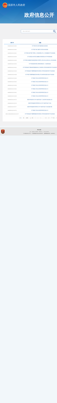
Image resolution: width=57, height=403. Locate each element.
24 (45, 117)
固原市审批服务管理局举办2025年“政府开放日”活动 (39, 103)
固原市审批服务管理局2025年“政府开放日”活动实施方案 (39, 106)
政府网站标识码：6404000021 (49, 133)
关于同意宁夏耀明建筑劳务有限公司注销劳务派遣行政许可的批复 (39, 74)
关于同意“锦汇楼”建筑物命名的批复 (40, 45)
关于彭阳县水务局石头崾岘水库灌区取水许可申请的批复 (39, 56)
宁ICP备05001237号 (27, 133)
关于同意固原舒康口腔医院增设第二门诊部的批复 (40, 63)
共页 (22, 117)
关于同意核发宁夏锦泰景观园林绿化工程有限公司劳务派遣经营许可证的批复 (40, 67)
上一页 (31, 117)
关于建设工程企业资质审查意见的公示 (39, 78)
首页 (27, 117)
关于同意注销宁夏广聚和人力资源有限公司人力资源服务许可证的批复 (39, 53)
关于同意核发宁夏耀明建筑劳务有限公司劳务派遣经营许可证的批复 (40, 71)
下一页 (52, 117)
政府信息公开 (39, 15)
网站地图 (39, 129)
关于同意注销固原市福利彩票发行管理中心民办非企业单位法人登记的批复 (39, 60)
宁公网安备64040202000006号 (37, 133)
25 (48, 117)
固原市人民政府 (13, 5)
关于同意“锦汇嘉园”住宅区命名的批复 (39, 49)
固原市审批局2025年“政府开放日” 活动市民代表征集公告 (39, 99)
